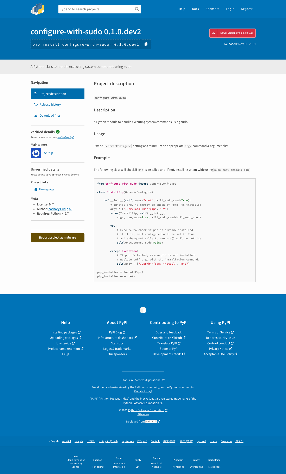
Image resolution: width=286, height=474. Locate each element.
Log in (230, 9)
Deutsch (155, 441)
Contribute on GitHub (167, 338)
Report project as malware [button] (57, 237)
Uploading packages (64, 338)
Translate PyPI (167, 343)
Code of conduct (218, 343)
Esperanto (226, 441)
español (66, 441)
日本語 (91, 441)
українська (127, 441)
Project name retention (64, 348)
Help (182, 9)
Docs (195, 9)
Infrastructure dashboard (115, 338)
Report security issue (220, 338)
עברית (213, 441)
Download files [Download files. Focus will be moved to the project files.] (47, 115)
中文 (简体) (169, 441)
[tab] (57, 93)
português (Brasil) (108, 441)
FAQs (65, 354)
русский (201, 441)
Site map (143, 414)
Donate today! (143, 391)
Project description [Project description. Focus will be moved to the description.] (50, 94)
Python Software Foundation (141, 403)
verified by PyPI (66, 137)
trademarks (181, 398)
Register (247, 9)
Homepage (44, 189)
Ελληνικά (142, 441)
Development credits (167, 354)
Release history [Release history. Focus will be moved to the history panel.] (47, 104)
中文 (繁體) (186, 441)
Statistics (117, 343)
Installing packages (64, 332)
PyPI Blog (115, 332)
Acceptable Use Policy (219, 354)
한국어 (239, 441)
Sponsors (212, 9)
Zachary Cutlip (58, 209)
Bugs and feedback (169, 332)
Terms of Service (218, 332)
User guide (63, 343)
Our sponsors (117, 354)
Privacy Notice (218, 348)
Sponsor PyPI (169, 348)
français (79, 441)
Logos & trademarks (117, 348)
